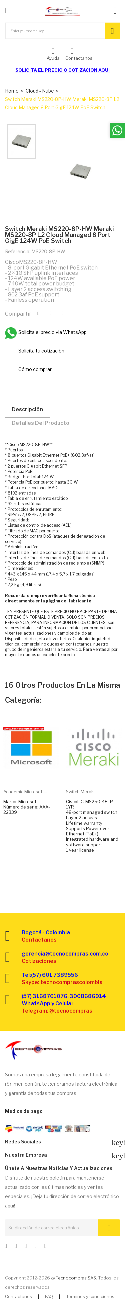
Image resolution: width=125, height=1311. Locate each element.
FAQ (49, 1296)
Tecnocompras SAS (76, 1277)
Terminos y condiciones (90, 1296)
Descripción (27, 409)
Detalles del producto (40, 423)
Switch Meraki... (82, 791)
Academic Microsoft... (25, 791)
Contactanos (18, 1296)
